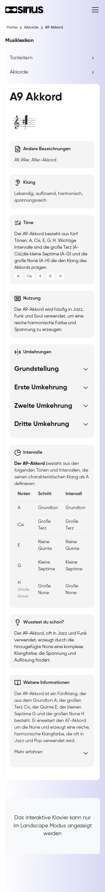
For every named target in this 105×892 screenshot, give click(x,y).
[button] (94, 10)
